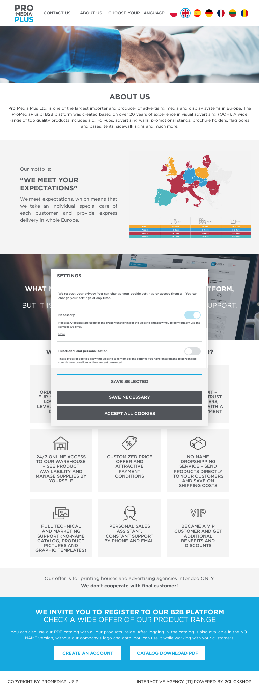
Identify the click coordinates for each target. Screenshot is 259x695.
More (61, 334)
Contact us (57, 13)
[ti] (189, 681)
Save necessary (129, 397)
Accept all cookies (129, 413)
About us (91, 13)
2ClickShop (238, 681)
